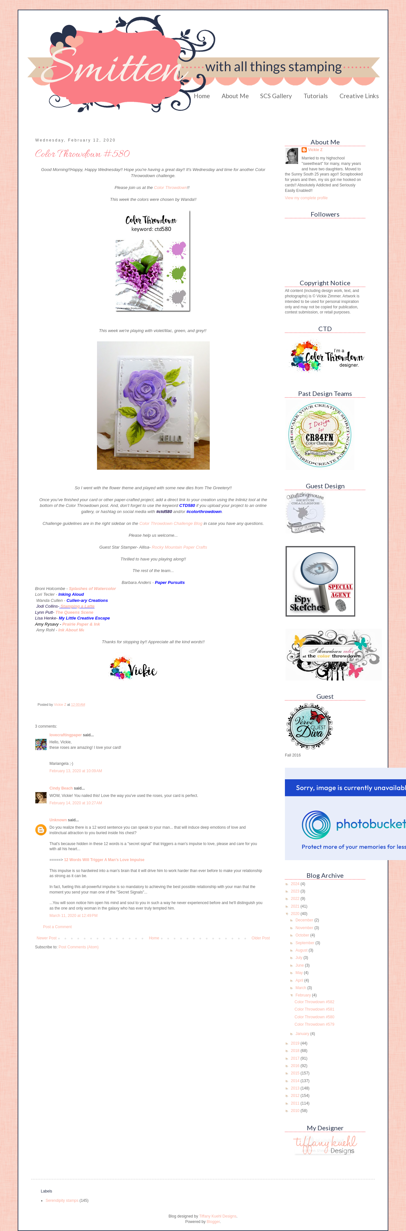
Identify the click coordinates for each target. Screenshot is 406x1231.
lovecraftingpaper (65, 735)
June (300, 965)
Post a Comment (57, 927)
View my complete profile (306, 198)
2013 (296, 1088)
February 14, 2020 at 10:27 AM (75, 803)
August (302, 950)
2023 (296, 891)
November (305, 928)
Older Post (261, 938)
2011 (296, 1103)
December (305, 920)
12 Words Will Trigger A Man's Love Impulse (104, 860)
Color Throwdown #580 (314, 1017)
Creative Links (359, 95)
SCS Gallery (276, 95)
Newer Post (47, 938)
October (303, 935)
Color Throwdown (170, 187)
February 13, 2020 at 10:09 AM (75, 771)
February (304, 995)
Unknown (58, 820)
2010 (296, 1110)
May (300, 972)
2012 (296, 1095)
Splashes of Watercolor (92, 588)
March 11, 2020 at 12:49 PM (73, 915)
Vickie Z (315, 150)
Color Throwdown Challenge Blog (170, 523)
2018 (296, 1050)
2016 (296, 1066)
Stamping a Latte (77, 606)
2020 (296, 913)
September (305, 943)
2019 (296, 1043)
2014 (296, 1081)
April (300, 980)
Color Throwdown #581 (314, 1009)
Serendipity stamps (62, 1200)
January (303, 1033)
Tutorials (316, 95)
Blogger (213, 1221)
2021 (296, 906)
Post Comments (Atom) (78, 947)
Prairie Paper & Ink (81, 624)
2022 (296, 898)
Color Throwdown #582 (314, 1002)
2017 (296, 1058)
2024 (296, 884)
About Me (235, 95)
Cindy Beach (61, 788)
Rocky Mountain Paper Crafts (179, 547)
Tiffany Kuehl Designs (217, 1216)
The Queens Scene (74, 612)
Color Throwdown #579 (314, 1024)
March (301, 988)
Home (202, 95)
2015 (296, 1073)
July (300, 957)
